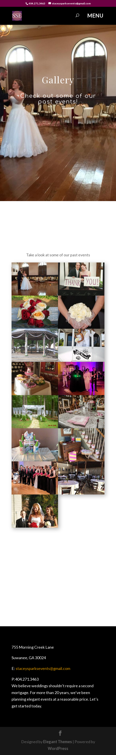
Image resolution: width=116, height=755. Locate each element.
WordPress (58, 748)
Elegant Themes (57, 741)
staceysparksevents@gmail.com (43, 668)
